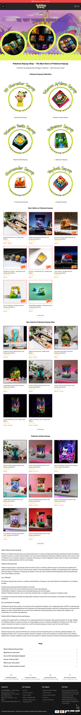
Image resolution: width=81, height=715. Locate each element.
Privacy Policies (27, 695)
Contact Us (45, 697)
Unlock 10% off (77, 708)
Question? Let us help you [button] (73, 713)
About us (25, 690)
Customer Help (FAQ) (48, 699)
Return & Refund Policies (49, 695)
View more (40, 315)
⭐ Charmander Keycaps (20, 202)
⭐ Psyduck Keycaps (60, 202)
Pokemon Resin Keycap (20, 160)
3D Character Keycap (20, 117)
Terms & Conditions (28, 692)
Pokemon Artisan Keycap (60, 117)
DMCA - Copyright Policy (29, 697)
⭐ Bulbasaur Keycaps (60, 160)
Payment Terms (47, 692)
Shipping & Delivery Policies (50, 690)
